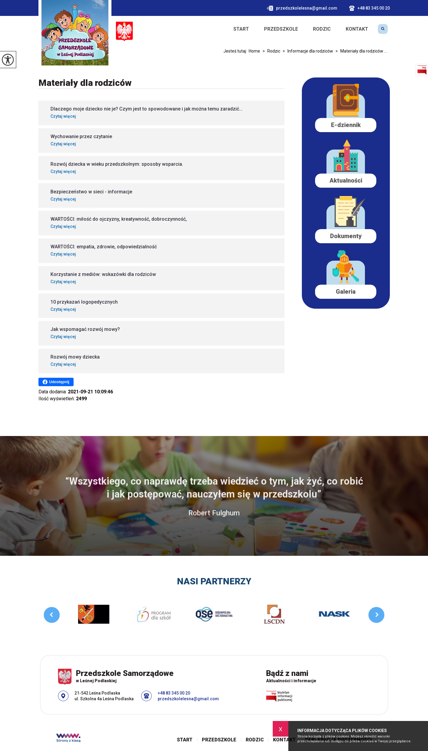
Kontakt (357, 29)
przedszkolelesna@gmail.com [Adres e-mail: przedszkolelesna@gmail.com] (188, 698)
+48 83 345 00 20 (369, 8)
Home (254, 51)
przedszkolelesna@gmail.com (302, 8)
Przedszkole (281, 29)
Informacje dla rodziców (306, 51)
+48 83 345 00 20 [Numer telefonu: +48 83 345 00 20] (174, 693)
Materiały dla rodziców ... (360, 51)
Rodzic (322, 29)
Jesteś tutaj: (236, 51)
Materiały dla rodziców (85, 82)
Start (241, 29)
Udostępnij (56, 382)
